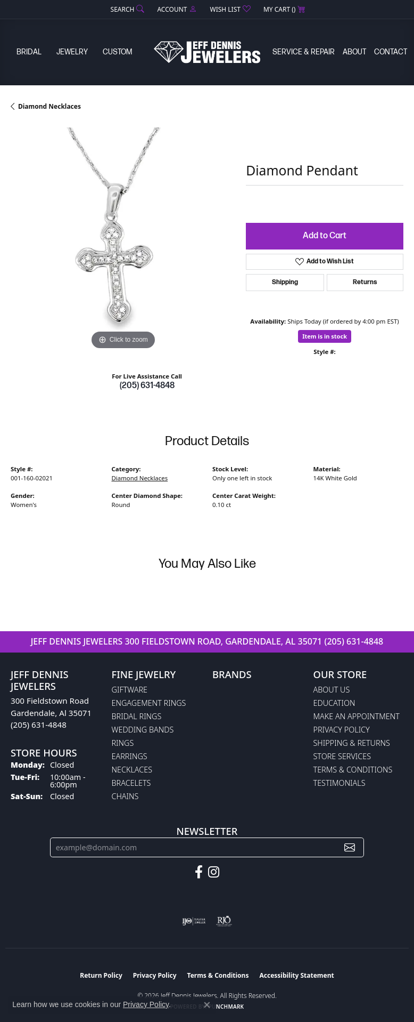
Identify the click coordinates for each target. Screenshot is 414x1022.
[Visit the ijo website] (194, 921)
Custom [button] (117, 52)
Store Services (342, 756)
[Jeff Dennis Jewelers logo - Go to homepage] (207, 52)
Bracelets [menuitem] (131, 783)
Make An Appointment (356, 716)
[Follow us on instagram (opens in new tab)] (213, 872)
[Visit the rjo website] (224, 921)
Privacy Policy (341, 730)
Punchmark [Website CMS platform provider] (226, 1006)
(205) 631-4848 (147, 386)
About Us (331, 690)
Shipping (285, 282)
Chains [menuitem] (125, 796)
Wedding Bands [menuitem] (143, 730)
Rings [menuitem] (123, 743)
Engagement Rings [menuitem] (149, 703)
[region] (123, 239)
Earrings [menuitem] (129, 756)
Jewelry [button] (72, 52)
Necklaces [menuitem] (132, 770)
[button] (127, 9)
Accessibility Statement (296, 975)
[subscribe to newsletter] (349, 847)
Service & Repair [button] (303, 52)
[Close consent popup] (207, 1005)
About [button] (354, 52)
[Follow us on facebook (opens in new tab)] (199, 872)
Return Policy (101, 975)
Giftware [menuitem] (129, 690)
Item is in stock (324, 336)
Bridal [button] (29, 52)
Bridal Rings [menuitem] (137, 716)
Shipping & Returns (351, 743)
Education (334, 703)
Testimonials (339, 783)
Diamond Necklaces (49, 106)
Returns (365, 282)
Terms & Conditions (353, 770)
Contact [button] (390, 52)
